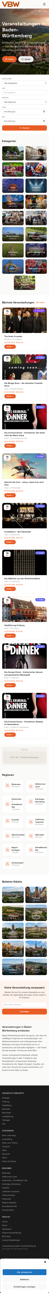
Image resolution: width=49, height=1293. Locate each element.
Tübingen (6, 1120)
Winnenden (15, 488)
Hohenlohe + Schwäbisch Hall (14, 1180)
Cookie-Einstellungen (11, 1240)
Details (10, 347)
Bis (3, 117)
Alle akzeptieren (24, 1272)
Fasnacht (6, 1146)
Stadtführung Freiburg (14, 625)
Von (4, 107)
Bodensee (6, 1173)
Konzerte (39, 311)
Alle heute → (41, 302)
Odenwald (6, 1199)
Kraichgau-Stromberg (11, 1184)
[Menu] (44, 4)
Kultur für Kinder (9, 1161)
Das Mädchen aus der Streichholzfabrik (22, 578)
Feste (4, 1150)
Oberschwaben (8, 1195)
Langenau (17, 339)
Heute (9, 59)
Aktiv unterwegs (9, 1135)
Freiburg (14, 628)
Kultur (40, 357)
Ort (4, 88)
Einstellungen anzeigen (24, 1286)
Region (5, 98)
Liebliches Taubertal (10, 1191)
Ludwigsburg (7, 1116)
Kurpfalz (5, 1188)
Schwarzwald (8, 1210)
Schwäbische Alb (9, 1206)
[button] (45, 1262)
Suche (26, 59)
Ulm (3, 1124)
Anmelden (24, 1011)
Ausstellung (7, 1139)
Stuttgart (6, 1098)
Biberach (14, 678)
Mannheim (6, 1113)
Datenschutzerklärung (11, 1233)
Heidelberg (6, 1105)
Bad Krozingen (16, 389)
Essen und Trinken (10, 1143)
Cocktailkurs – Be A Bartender (17, 532)
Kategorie (6, 79)
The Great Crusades (13, 336)
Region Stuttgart (9, 1202)
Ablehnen (24, 1279)
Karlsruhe (14, 535)
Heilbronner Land (9, 1176)
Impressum (6, 1229)
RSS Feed (6, 1236)
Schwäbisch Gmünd (18, 438)
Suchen (25, 128)
